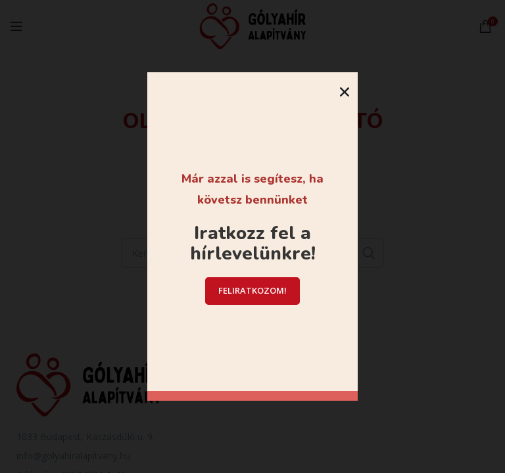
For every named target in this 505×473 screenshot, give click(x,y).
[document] (252, 236)
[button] (344, 92)
